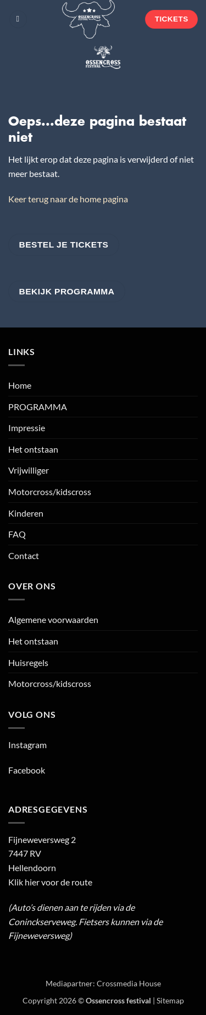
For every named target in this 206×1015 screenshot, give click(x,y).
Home (19, 385)
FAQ (17, 534)
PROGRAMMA (37, 406)
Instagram (27, 744)
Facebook (26, 770)
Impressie (26, 427)
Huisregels (28, 662)
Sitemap (170, 1000)
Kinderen (25, 513)
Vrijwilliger (28, 470)
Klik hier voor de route (50, 882)
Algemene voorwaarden (53, 619)
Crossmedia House (129, 983)
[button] (18, 19)
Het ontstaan (33, 449)
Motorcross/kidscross (49, 491)
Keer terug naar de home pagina (68, 199)
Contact (23, 555)
